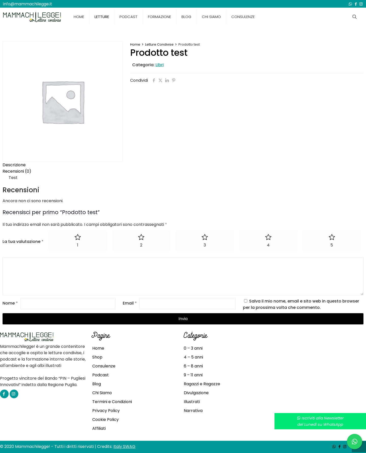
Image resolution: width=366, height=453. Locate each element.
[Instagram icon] (361, 4)
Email (130, 303)
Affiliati (99, 428)
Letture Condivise (159, 44)
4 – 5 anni (193, 357)
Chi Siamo (102, 393)
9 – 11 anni (193, 375)
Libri (160, 65)
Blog (96, 384)
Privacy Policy (106, 411)
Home (135, 44)
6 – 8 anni (193, 366)
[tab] (183, 165)
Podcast (100, 375)
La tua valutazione (23, 241)
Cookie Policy (105, 419)
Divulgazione (196, 393)
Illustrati (192, 402)
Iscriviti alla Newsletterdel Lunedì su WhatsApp (320, 421)
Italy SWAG (124, 446)
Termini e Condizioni (112, 402)
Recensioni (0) (17, 171)
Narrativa (193, 411)
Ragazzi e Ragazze (202, 384)
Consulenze (103, 366)
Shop (97, 357)
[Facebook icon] (356, 4)
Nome (10, 303)
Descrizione (14, 165)
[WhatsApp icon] (350, 4)
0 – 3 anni (193, 348)
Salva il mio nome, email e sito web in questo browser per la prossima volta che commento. (301, 304)
